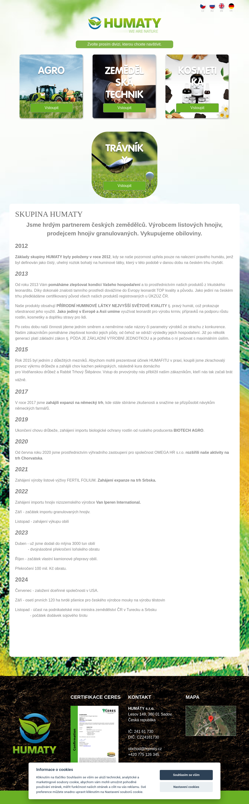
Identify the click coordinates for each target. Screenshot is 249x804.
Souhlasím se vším (186, 775)
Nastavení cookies (186, 787)
